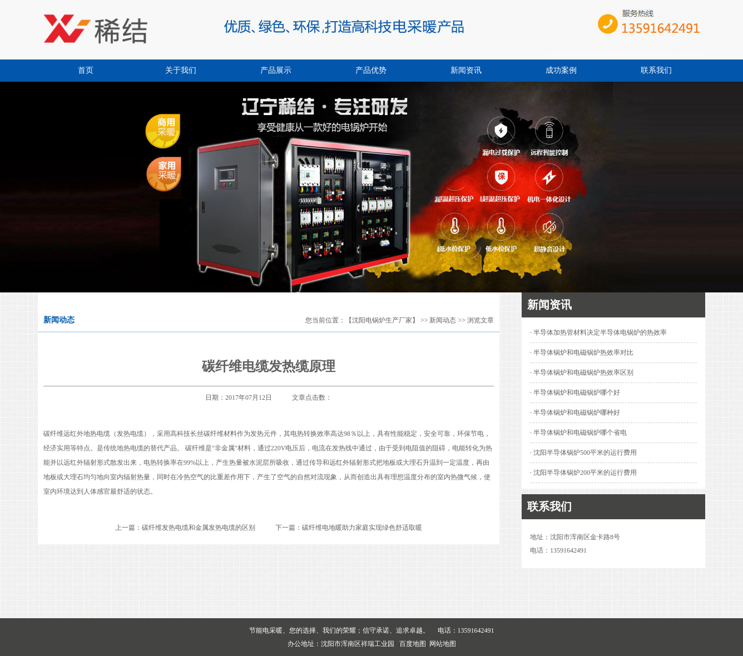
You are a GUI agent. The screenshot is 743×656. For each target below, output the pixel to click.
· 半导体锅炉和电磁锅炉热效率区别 (581, 372)
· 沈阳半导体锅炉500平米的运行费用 (583, 452)
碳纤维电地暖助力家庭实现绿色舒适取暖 (362, 527)
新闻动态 (442, 320)
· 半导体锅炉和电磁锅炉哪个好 (575, 392)
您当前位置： (325, 320)
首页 (85, 70)
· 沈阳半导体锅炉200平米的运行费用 (583, 472)
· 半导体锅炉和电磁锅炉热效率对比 (581, 352)
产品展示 (275, 70)
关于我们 (180, 70)
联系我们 (656, 70)
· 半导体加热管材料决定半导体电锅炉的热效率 (598, 332)
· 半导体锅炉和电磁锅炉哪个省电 (578, 432)
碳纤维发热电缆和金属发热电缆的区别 (198, 527)
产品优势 (371, 70)
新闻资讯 (466, 70)
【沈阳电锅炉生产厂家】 (382, 320)
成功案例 (561, 70)
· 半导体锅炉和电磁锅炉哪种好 (575, 412)
